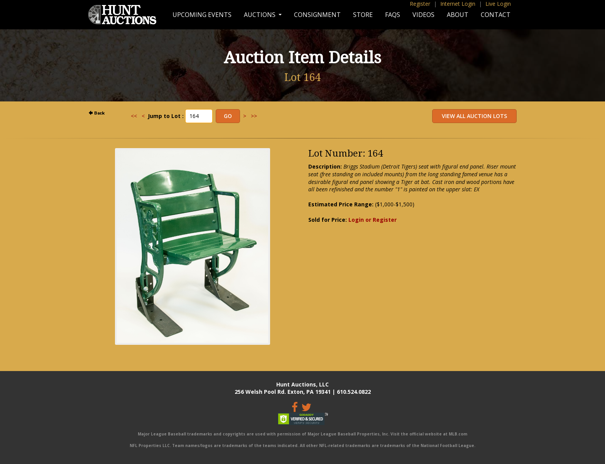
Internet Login (457, 3)
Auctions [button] (260, 14)
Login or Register (372, 219)
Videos (423, 14)
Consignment (317, 14)
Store (363, 14)
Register (420, 3)
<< (134, 116)
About (457, 14)
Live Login (498, 3)
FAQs (392, 14)
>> (254, 116)
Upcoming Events (202, 14)
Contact (495, 14)
